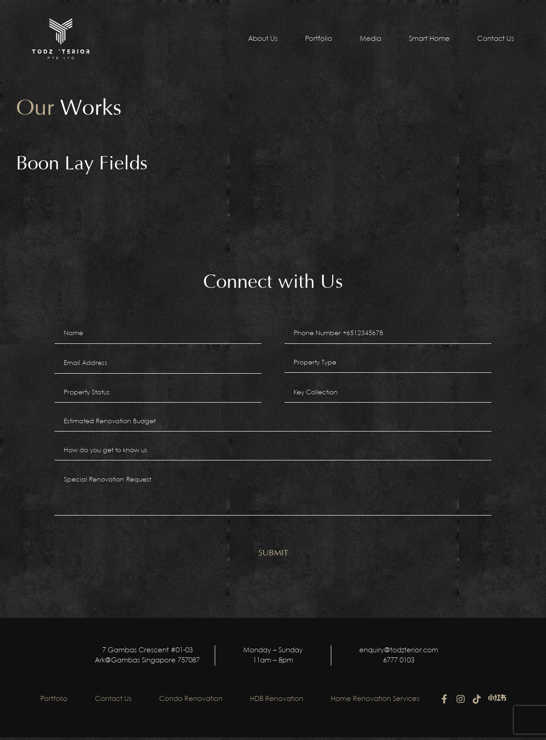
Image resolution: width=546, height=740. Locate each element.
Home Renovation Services (375, 702)
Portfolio (318, 39)
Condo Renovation (191, 702)
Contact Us (495, 39)
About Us (263, 39)
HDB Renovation (276, 702)
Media (370, 39)
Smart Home (429, 39)
